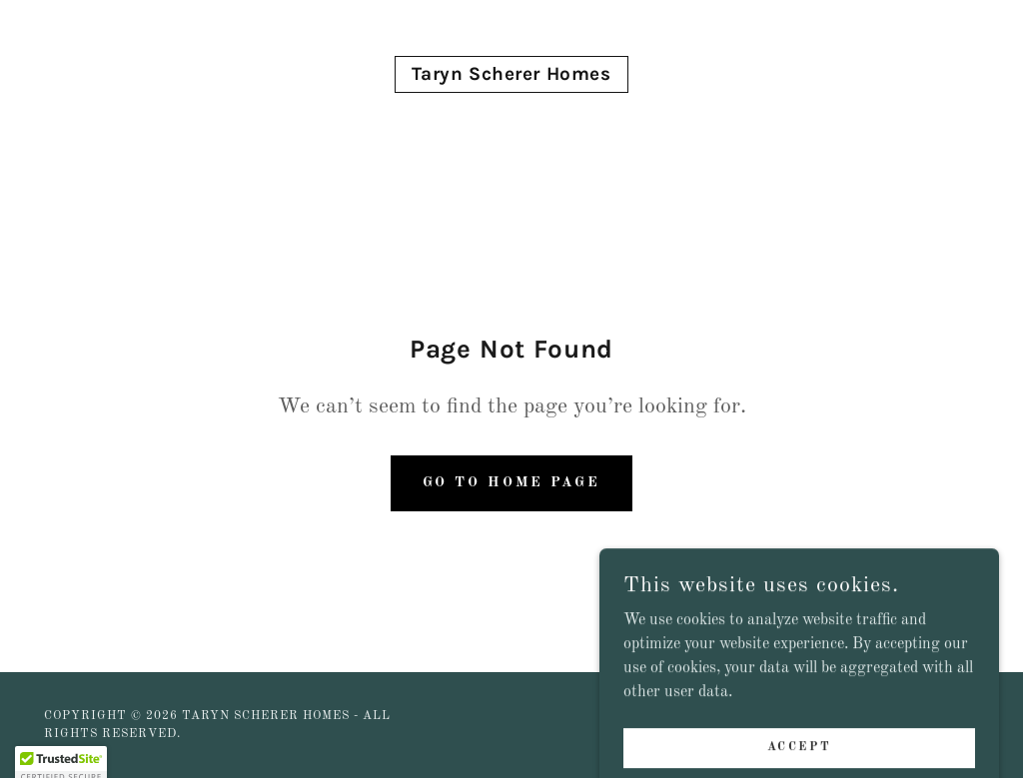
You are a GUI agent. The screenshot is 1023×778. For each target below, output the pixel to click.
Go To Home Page (511, 482)
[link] (511, 76)
